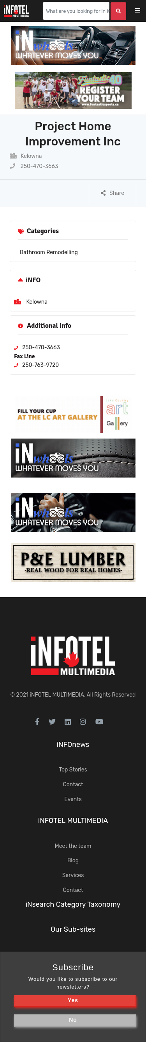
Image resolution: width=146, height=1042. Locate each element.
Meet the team (73, 846)
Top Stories (73, 769)
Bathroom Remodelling (49, 252)
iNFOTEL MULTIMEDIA (57, 695)
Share (112, 193)
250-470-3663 (34, 166)
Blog (73, 860)
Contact (73, 784)
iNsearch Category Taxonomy (73, 904)
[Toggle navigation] (142, 11)
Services (73, 875)
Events (73, 799)
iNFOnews (73, 744)
